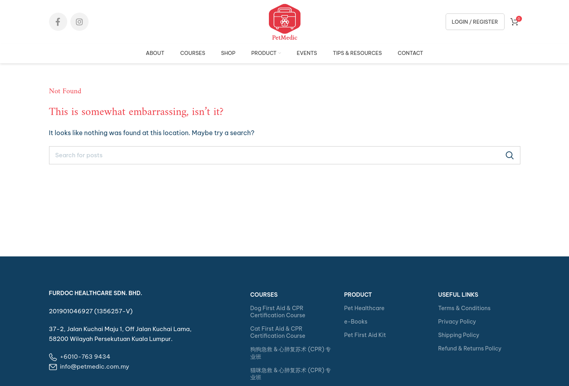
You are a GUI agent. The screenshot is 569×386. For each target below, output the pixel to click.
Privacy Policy (457, 321)
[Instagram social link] (79, 22)
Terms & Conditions (464, 308)
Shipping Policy (458, 335)
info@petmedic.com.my (94, 366)
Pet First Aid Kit (365, 335)
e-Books (355, 321)
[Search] (284, 155)
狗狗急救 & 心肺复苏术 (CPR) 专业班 (290, 353)
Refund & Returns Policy (469, 348)
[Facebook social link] (58, 22)
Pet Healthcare (364, 308)
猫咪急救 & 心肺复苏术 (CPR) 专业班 (290, 374)
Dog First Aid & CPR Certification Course (277, 312)
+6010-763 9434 (85, 356)
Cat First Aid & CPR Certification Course (277, 332)
